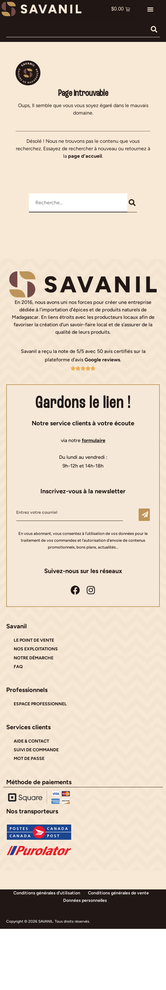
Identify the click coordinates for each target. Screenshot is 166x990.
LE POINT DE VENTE (34, 640)
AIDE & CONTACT (31, 741)
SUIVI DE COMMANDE (36, 750)
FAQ (18, 666)
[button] (150, 9)
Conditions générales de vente (118, 893)
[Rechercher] (154, 29)
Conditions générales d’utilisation (46, 893)
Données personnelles (85, 900)
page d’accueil (85, 156)
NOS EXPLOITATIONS (36, 649)
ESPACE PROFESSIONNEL (40, 704)
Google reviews (102, 360)
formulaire (93, 440)
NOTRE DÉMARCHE (33, 658)
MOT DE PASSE (29, 758)
